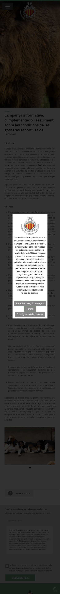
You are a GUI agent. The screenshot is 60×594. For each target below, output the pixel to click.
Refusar (30, 302)
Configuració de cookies (30, 308)
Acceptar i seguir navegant (29, 297)
